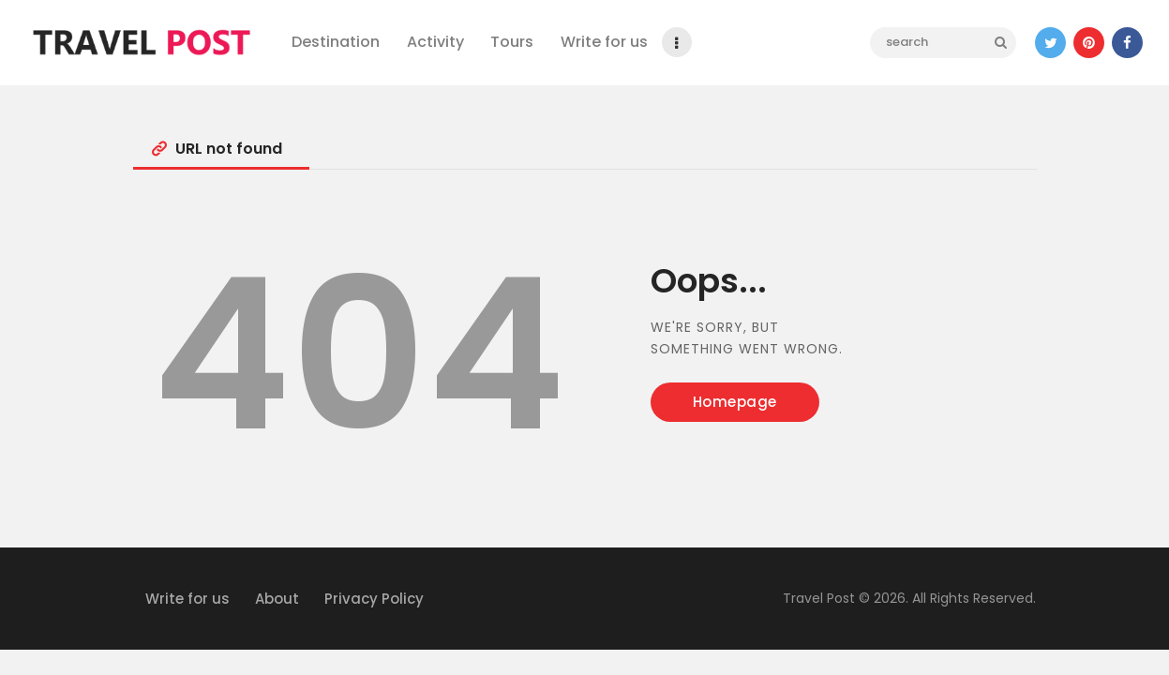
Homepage (735, 402)
